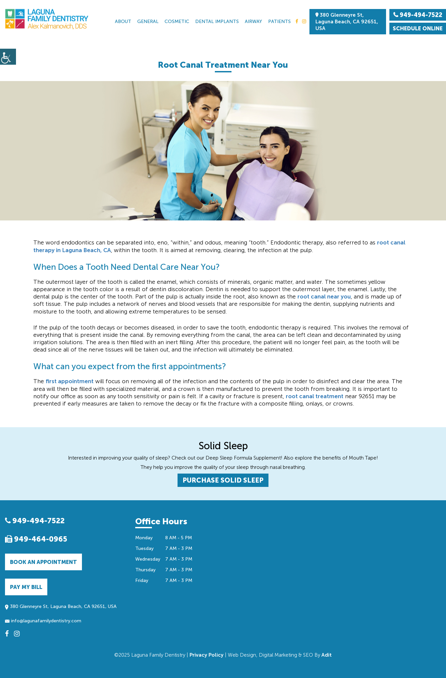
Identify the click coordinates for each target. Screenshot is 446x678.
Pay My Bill (26, 587)
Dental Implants (217, 21)
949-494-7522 (35, 520)
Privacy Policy (206, 655)
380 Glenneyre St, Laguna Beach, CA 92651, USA (346, 21)
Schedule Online (418, 28)
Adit (326, 655)
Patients (279, 21)
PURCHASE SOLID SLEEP (223, 480)
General (148, 21)
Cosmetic (177, 21)
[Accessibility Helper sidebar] (8, 57)
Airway (253, 21)
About (123, 21)
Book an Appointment (43, 562)
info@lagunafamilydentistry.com (43, 621)
